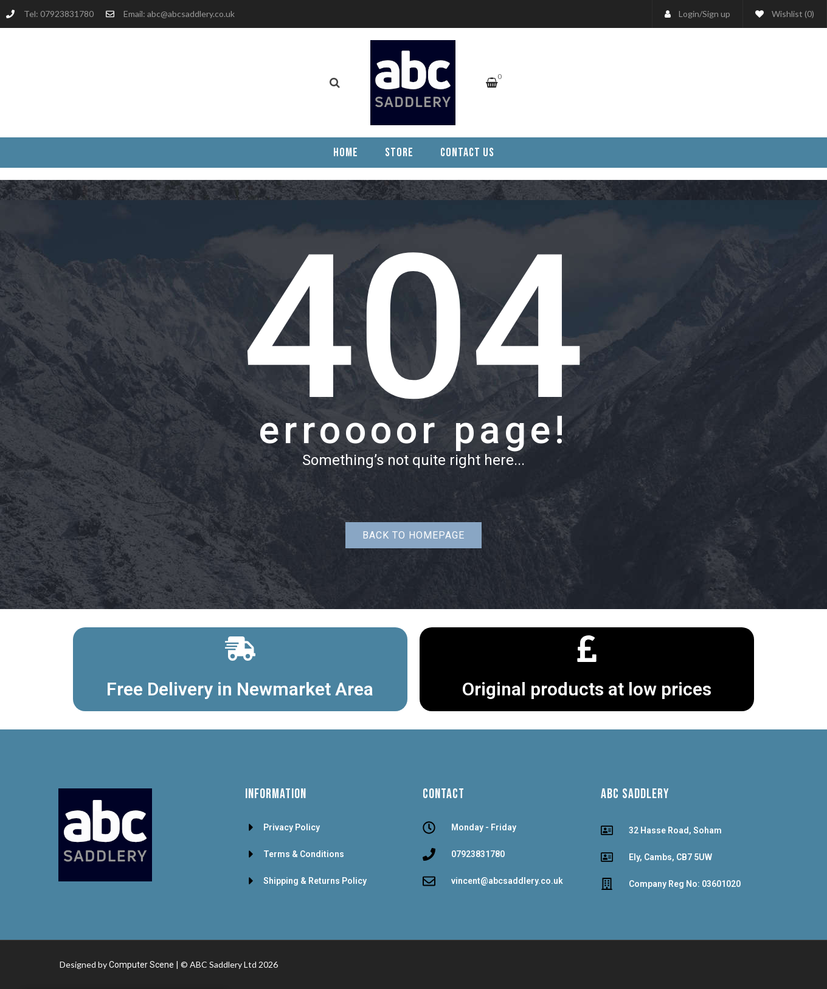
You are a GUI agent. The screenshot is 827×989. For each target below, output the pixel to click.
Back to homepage (413, 535)
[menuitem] (346, 152)
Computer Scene (142, 965)
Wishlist (784, 14)
